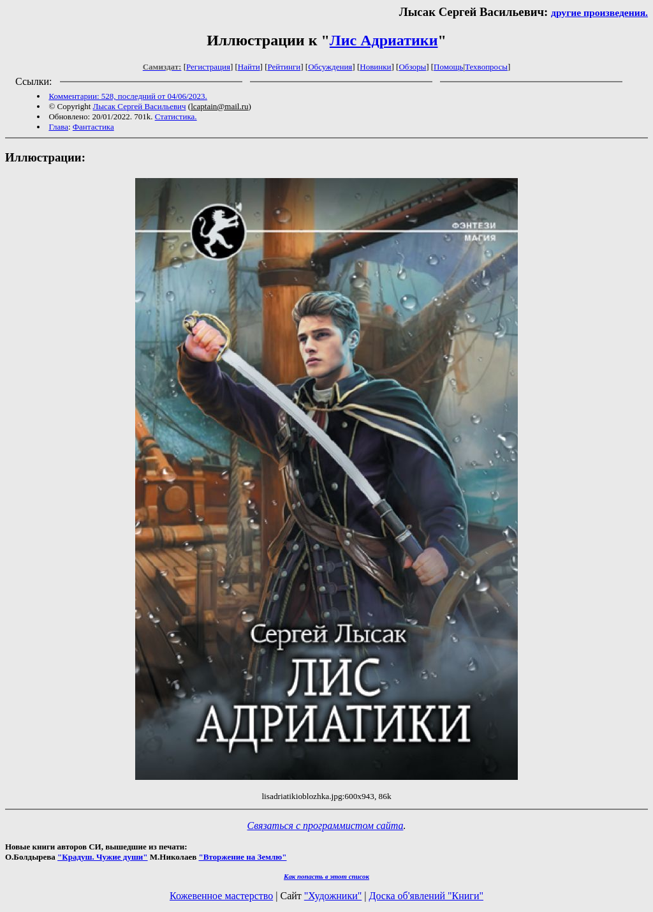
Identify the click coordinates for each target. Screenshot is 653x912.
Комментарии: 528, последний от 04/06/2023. (127, 96)
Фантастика (93, 126)
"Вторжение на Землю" (242, 857)
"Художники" (333, 895)
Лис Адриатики (384, 40)
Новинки (375, 66)
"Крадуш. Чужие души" (102, 857)
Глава (58, 126)
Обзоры (412, 66)
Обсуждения (330, 66)
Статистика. (176, 116)
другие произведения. (599, 12)
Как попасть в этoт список (326, 876)
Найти (249, 66)
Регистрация (208, 66)
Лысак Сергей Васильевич (139, 106)
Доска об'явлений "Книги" (426, 895)
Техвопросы (486, 66)
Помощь (448, 66)
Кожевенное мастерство (221, 895)
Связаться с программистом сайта (325, 825)
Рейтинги (284, 66)
